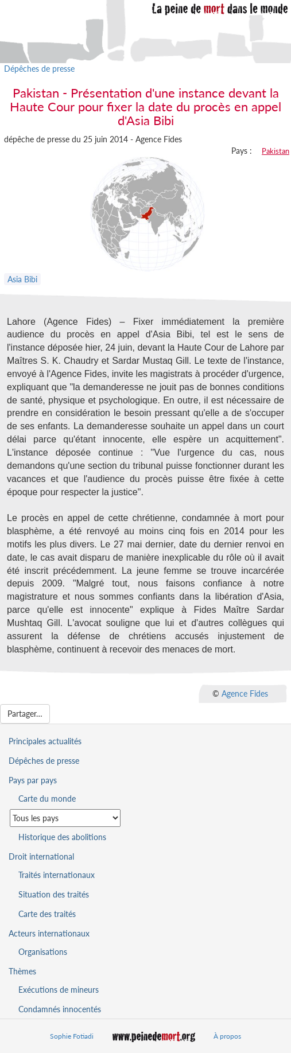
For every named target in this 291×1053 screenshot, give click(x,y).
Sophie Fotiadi (72, 1036)
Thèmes (22, 971)
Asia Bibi (22, 279)
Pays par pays (33, 780)
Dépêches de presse (39, 68)
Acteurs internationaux (49, 933)
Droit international (41, 856)
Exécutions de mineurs (58, 989)
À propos (227, 1036)
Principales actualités (45, 741)
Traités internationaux (56, 875)
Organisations (42, 952)
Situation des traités (53, 894)
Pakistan (275, 151)
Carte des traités (47, 914)
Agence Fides (245, 693)
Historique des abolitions (62, 837)
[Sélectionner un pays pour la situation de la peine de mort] (65, 818)
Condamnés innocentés (59, 1009)
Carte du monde (47, 798)
